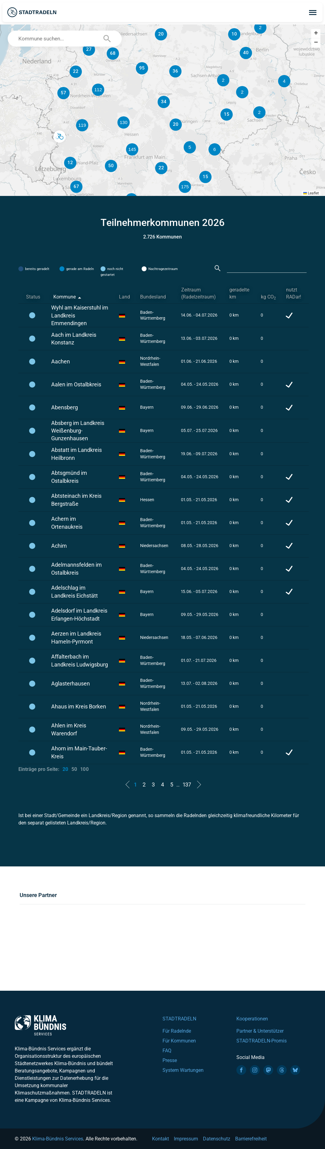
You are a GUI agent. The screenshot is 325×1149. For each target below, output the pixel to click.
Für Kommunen (179, 1041)
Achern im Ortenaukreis (66, 523)
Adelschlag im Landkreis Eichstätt (74, 591)
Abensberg (64, 407)
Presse (169, 1060)
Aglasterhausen (70, 683)
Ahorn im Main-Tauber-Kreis (79, 752)
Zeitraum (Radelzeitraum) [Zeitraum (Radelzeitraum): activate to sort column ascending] (198, 293)
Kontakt (160, 1139)
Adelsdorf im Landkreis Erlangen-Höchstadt (79, 614)
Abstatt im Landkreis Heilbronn (76, 454)
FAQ (166, 1050)
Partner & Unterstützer (260, 1031)
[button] (242, 92)
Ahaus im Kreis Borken (78, 706)
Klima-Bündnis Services (57, 1139)
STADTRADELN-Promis (261, 1041)
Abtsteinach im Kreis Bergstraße (76, 500)
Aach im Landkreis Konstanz (73, 339)
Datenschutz (216, 1139)
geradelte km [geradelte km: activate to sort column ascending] (239, 293)
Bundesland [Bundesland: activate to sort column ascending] (153, 297)
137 (187, 784)
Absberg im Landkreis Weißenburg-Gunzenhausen (77, 430)
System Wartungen (183, 1070)
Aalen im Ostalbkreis (76, 384)
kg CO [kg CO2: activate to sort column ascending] (268, 297)
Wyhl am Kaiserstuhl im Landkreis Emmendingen (79, 315)
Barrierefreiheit (251, 1139)
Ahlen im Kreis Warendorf (68, 729)
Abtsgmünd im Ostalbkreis (69, 477)
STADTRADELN (179, 1019)
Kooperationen (252, 1019)
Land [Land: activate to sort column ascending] (124, 297)
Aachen (60, 361)
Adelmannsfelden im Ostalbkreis (76, 568)
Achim (59, 546)
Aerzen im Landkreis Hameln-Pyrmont (76, 637)
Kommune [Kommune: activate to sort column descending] (64, 297)
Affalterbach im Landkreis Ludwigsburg (79, 660)
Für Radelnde (176, 1031)
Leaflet (311, 193)
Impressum (186, 1139)
